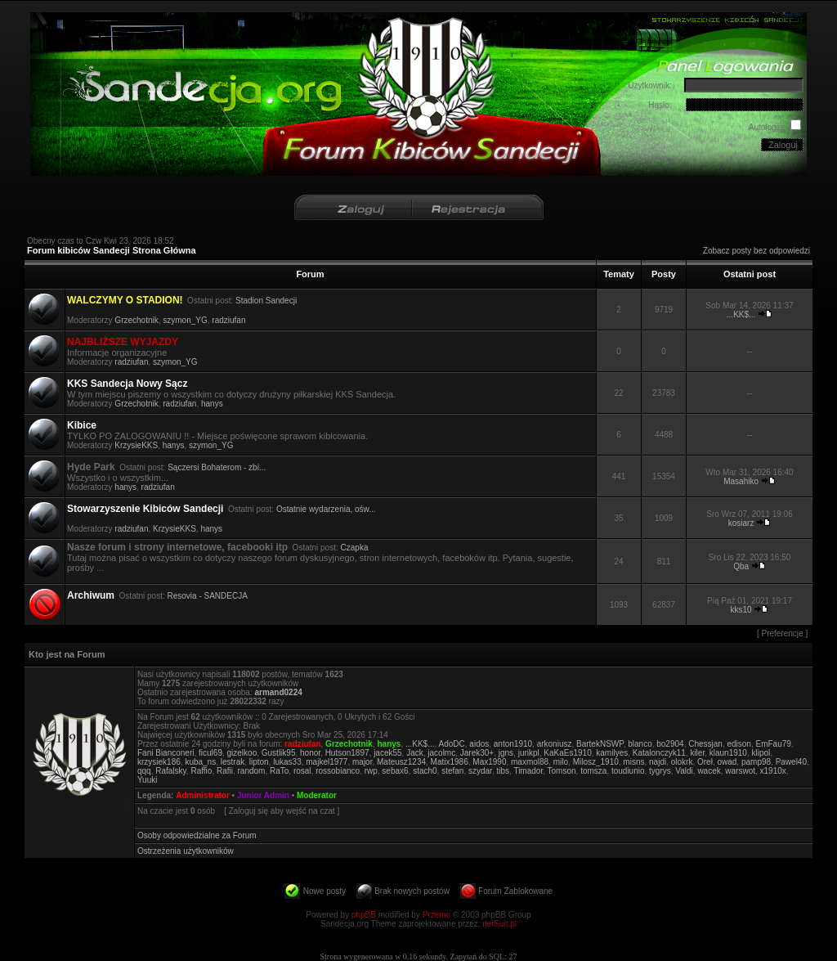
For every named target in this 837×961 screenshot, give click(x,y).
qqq (144, 770)
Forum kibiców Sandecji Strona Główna (111, 250)
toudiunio (628, 770)
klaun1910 (728, 752)
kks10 (741, 609)
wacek (708, 770)
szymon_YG (185, 320)
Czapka (355, 547)
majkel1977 (326, 761)
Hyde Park (91, 467)
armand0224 (278, 692)
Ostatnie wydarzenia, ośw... (326, 509)
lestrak (232, 761)
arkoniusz (554, 743)
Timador (528, 770)
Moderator (317, 795)
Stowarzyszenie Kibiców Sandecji (145, 508)
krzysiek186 (159, 761)
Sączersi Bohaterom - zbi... (217, 467)
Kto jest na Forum (67, 654)
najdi (657, 761)
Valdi (684, 770)
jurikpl (528, 752)
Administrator (203, 795)
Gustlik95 (279, 752)
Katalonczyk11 (659, 752)
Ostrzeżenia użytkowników (185, 850)
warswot (740, 770)
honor (310, 752)
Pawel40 (791, 761)
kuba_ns (200, 761)
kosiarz (741, 523)
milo (560, 761)
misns (633, 761)
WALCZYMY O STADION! (125, 300)
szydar (480, 770)
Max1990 (489, 761)
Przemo (436, 914)
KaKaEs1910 (567, 752)
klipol (760, 752)
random (252, 770)
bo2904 (669, 743)
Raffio (201, 770)
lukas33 (287, 761)
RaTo (279, 770)
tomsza (593, 770)
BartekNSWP (600, 743)
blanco (639, 743)
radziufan (228, 320)
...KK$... (741, 314)
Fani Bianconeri (165, 752)
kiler (697, 752)
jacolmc (441, 752)
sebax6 (395, 770)
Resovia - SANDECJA (208, 595)
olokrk (682, 761)
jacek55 (387, 752)
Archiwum (90, 595)
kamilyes (612, 752)
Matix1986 (449, 761)
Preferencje (782, 633)
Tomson (562, 770)
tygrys (660, 770)
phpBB (363, 914)
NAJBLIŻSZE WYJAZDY (122, 342)
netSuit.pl (499, 923)
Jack (414, 752)
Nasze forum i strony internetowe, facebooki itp (177, 547)
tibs (502, 770)
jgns (506, 752)
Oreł (705, 761)
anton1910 (513, 743)
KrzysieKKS (136, 445)
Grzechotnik (136, 320)
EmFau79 (772, 743)
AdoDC (452, 743)
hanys (212, 403)
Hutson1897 (347, 752)
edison (738, 743)
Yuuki (147, 779)
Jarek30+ (477, 752)
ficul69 (210, 752)
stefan (452, 770)
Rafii (225, 770)
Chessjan (705, 743)
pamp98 (756, 761)
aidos (479, 743)
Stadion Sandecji (266, 300)
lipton (259, 761)
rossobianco (338, 770)
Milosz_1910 (596, 761)
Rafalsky (170, 770)
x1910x (773, 770)
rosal (302, 770)
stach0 (424, 770)
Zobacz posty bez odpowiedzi (756, 250)
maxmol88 (529, 761)
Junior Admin (263, 795)
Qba (741, 566)
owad (726, 761)
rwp (371, 770)
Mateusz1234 (401, 761)
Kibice (81, 425)
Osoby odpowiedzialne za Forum (197, 835)
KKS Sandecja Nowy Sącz (127, 383)
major (362, 761)
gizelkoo (242, 752)
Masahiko (741, 481)
